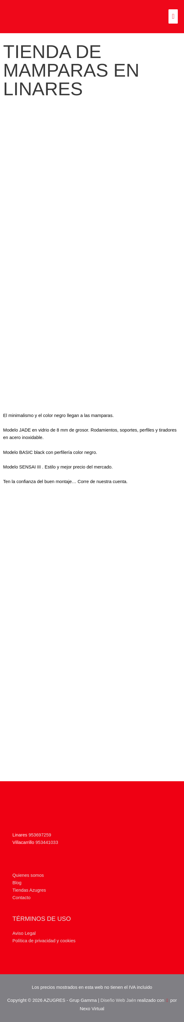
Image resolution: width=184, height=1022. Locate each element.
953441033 (46, 842)
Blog (16, 882)
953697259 (40, 834)
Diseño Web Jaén (118, 1000)
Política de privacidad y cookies (43, 940)
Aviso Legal (24, 933)
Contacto (21, 897)
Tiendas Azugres (29, 890)
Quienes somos (28, 875)
